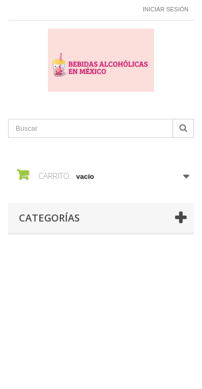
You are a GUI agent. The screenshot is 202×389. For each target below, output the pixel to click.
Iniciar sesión (166, 9)
